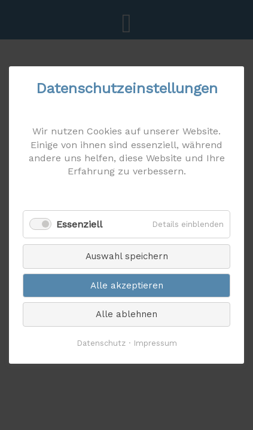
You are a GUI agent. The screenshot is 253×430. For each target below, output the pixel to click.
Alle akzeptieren (126, 285)
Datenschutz (101, 343)
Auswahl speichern (127, 256)
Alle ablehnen (126, 314)
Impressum (155, 343)
